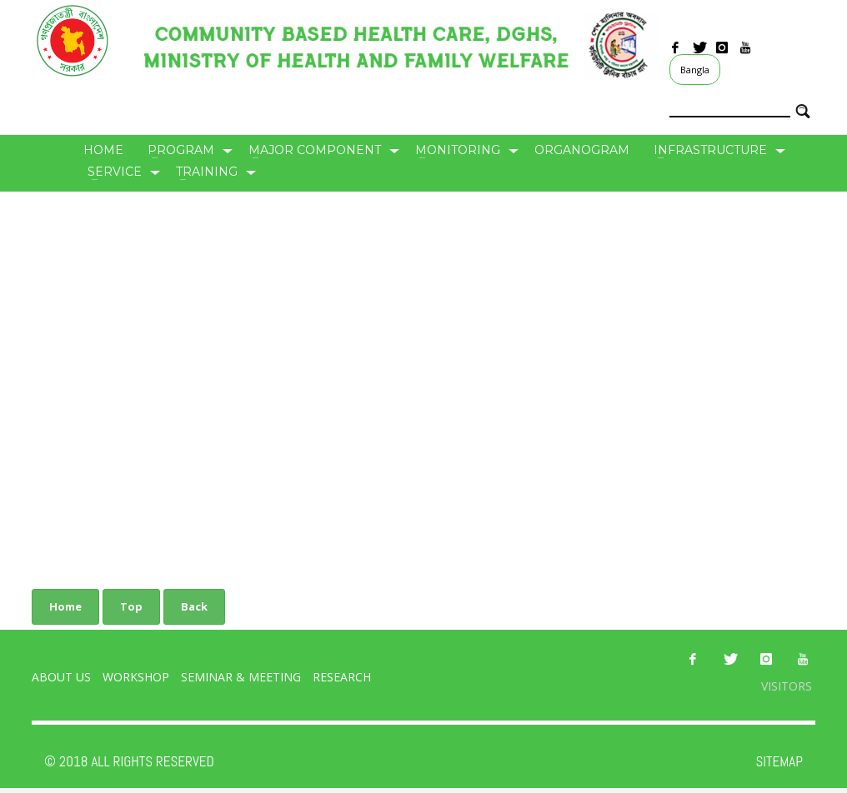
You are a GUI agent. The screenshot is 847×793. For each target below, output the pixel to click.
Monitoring (457, 149)
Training (207, 171)
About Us (61, 677)
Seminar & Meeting (242, 677)
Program (181, 149)
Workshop (136, 677)
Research (342, 677)
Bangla (694, 69)
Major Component (314, 149)
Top (131, 606)
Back (194, 606)
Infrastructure (710, 149)
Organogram (581, 149)
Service (115, 171)
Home (103, 149)
